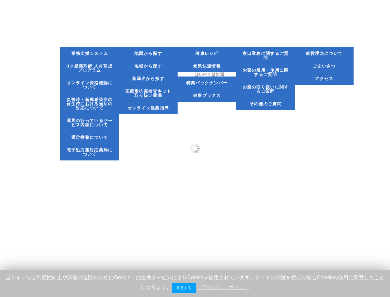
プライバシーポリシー (223, 287)
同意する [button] (184, 288)
